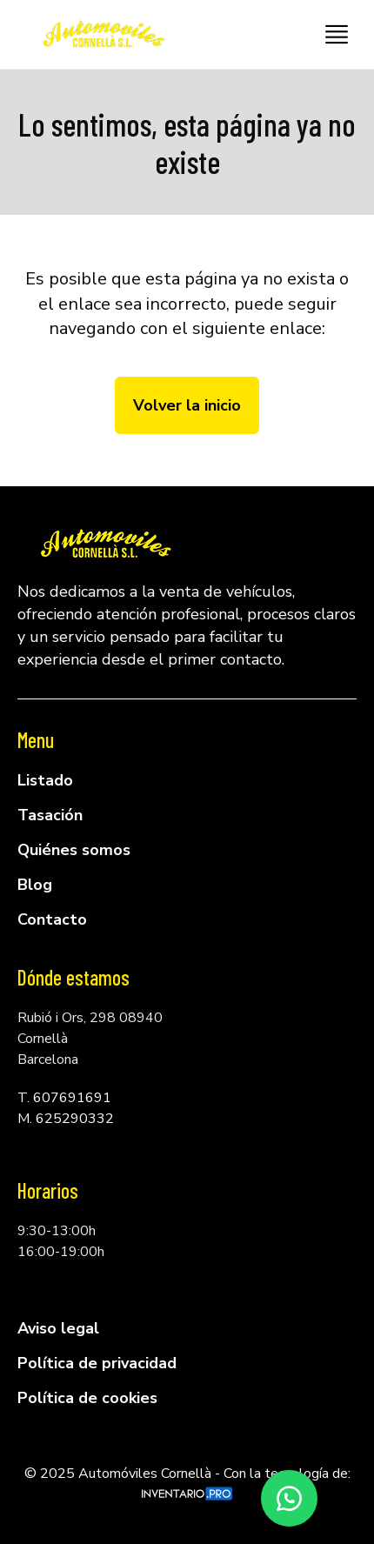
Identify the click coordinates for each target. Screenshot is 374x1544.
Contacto (52, 919)
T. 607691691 (64, 1097)
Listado (45, 780)
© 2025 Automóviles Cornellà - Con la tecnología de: (187, 1482)
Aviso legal (58, 1328)
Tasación (50, 815)
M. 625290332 (65, 1118)
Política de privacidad (97, 1363)
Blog (34, 884)
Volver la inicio (187, 405)
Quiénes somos (73, 849)
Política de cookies (87, 1397)
